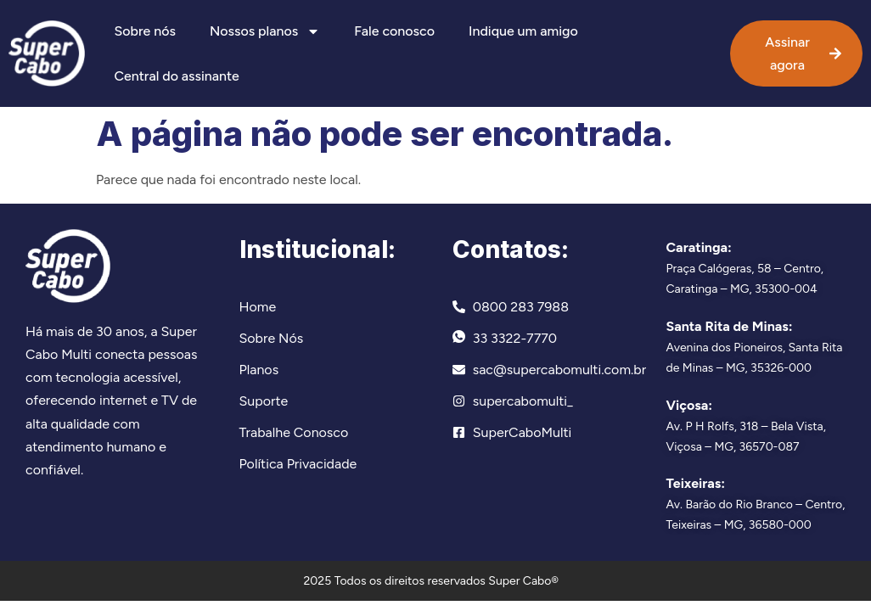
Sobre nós (144, 31)
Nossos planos (265, 31)
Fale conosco (394, 31)
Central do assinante (176, 76)
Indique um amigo (523, 31)
